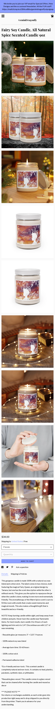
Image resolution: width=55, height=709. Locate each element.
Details (4, 574)
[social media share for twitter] (7, 567)
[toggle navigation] (2, 16)
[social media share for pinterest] (12, 567)
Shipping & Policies (19, 574)
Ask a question (22, 567)
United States (17, 541)
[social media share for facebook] (2, 567)
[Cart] (52, 16)
